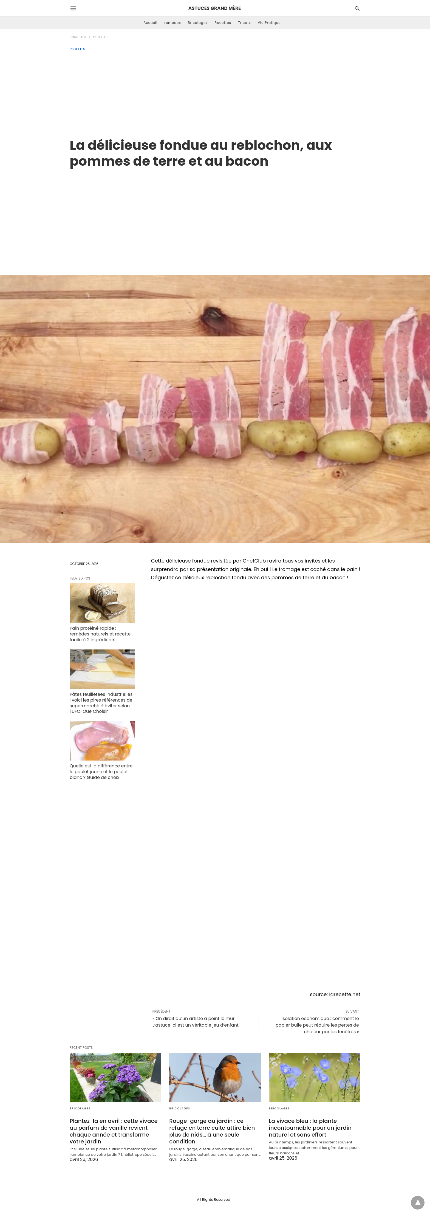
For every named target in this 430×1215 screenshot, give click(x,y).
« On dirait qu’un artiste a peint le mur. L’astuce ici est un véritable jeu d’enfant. (195, 1021)
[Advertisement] (215, 92)
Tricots (244, 22)
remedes (172, 22)
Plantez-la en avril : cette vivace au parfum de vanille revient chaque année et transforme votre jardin (114, 1131)
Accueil (150, 22)
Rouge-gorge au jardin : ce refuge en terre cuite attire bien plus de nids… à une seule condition (212, 1131)
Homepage (78, 37)
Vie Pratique (269, 22)
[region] (215, 216)
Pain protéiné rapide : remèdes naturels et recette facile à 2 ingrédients (100, 634)
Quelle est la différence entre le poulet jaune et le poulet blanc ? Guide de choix (101, 772)
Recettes (223, 22)
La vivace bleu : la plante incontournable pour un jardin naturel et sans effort (310, 1127)
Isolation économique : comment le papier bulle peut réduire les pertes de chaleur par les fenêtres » (317, 1025)
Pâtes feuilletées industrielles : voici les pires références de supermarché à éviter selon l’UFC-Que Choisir (101, 702)
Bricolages (198, 22)
